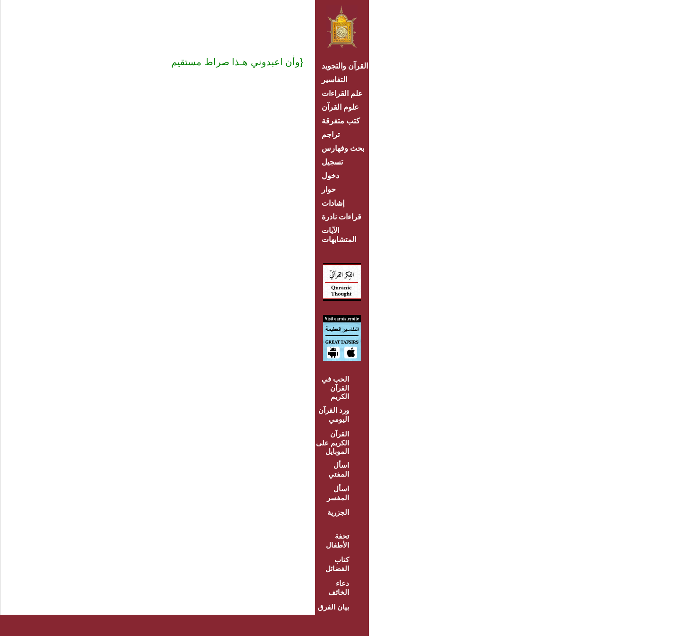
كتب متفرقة (341, 121)
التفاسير (334, 80)
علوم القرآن (340, 107)
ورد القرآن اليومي (333, 414)
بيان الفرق (333, 607)
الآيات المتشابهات (339, 235)
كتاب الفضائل (337, 564)
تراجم (331, 135)
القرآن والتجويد (345, 66)
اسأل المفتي (338, 469)
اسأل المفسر (338, 493)
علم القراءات (342, 93)
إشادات (333, 203)
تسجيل (332, 162)
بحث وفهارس (345, 148)
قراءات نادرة (341, 217)
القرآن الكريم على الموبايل (332, 442)
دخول (330, 176)
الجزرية (338, 512)
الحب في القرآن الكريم (335, 388)
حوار (329, 189)
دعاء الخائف (338, 587)
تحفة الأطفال (337, 540)
